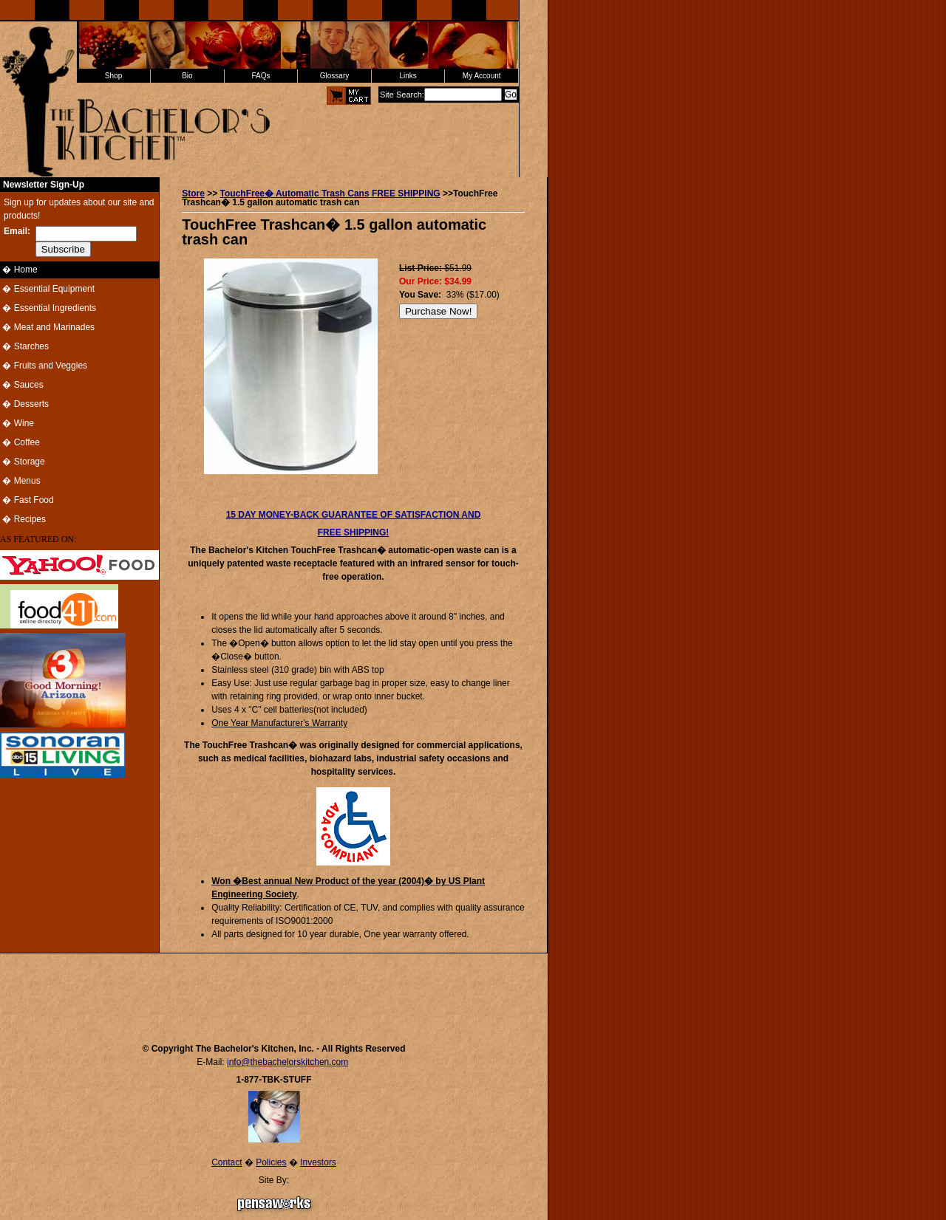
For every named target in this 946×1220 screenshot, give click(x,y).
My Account (482, 76)
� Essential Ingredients (48, 308)
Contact (226, 1162)
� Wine (17, 423)
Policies (271, 1162)
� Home (19, 269)
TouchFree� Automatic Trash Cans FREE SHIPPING (330, 193)
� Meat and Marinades (47, 327)
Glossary (334, 76)
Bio (187, 76)
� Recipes (23, 519)
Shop (113, 76)
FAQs (260, 76)
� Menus (20, 481)
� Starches (24, 346)
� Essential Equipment (47, 289)
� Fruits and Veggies (43, 365)
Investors (318, 1162)
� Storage (22, 461)
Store (193, 193)
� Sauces (22, 385)
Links (407, 76)
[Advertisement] (274, 991)
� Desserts (24, 404)
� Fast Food (27, 500)
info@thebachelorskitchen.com (287, 1062)
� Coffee (20, 442)
